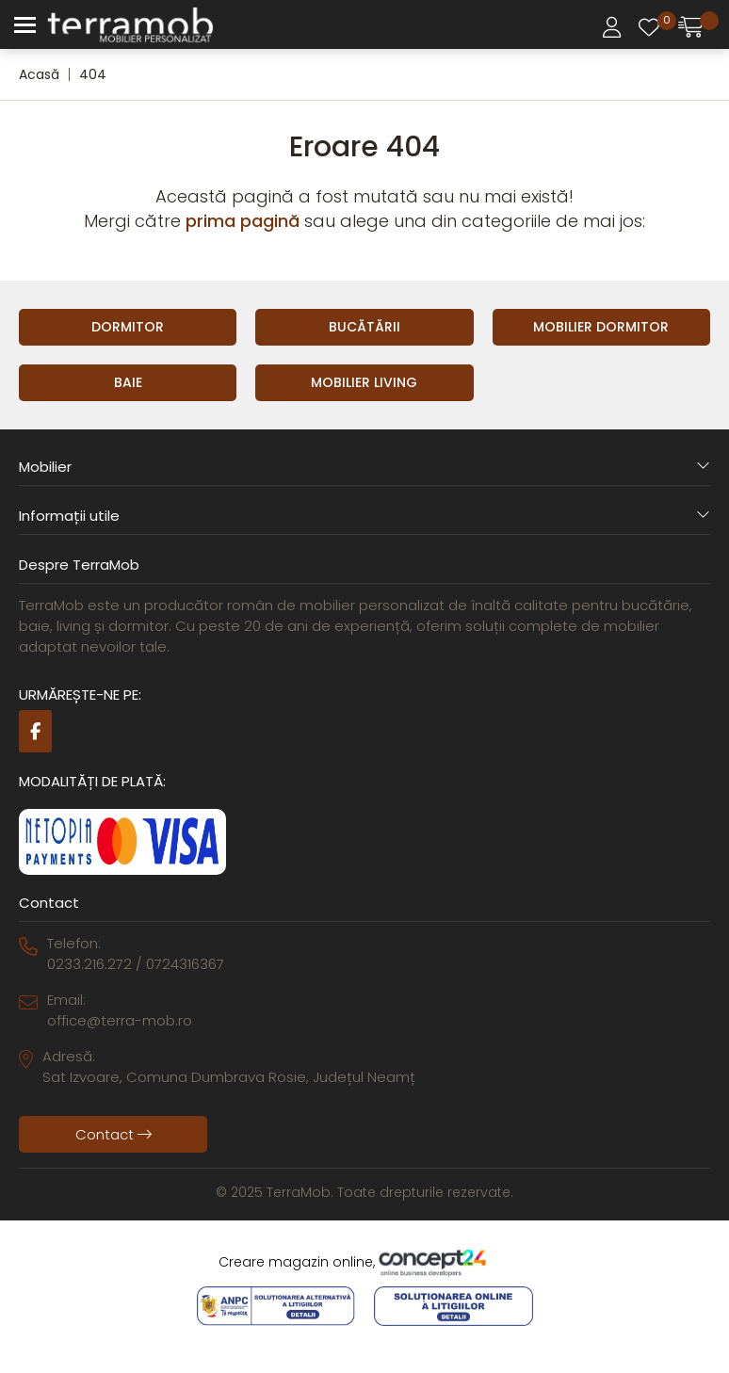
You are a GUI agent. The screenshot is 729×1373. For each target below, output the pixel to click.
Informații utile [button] (364, 515)
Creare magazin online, (364, 1262)
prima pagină (243, 221)
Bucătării (364, 326)
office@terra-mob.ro (119, 1020)
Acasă (39, 74)
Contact (113, 1134)
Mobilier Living (364, 382)
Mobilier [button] (364, 467)
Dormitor (127, 326)
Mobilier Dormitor (601, 326)
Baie (128, 382)
